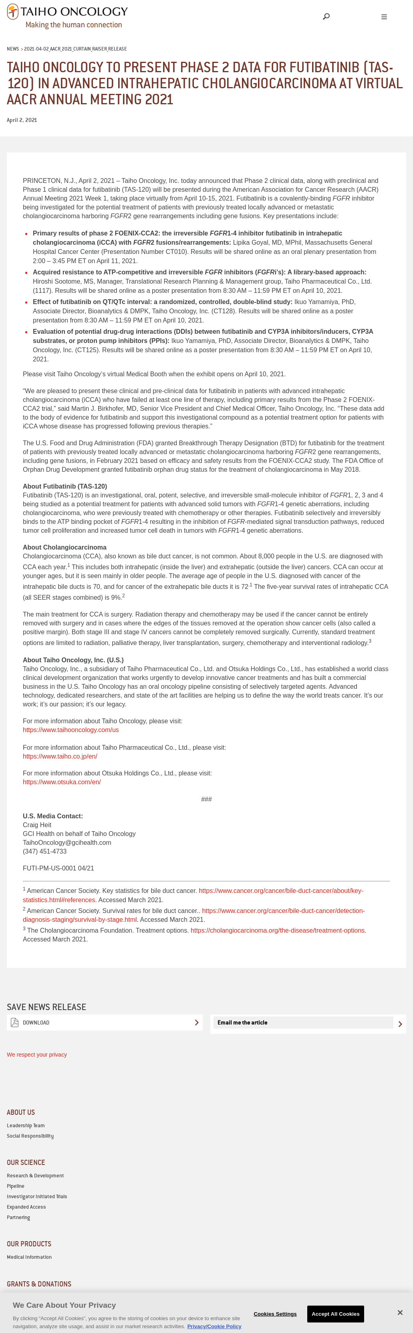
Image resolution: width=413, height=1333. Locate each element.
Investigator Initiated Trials (37, 1196)
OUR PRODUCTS (29, 1243)
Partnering (18, 1217)
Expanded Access (26, 1206)
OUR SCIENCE (26, 1162)
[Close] (400, 1317)
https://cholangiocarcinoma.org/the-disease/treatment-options (278, 930)
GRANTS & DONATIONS (39, 1283)
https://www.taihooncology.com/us (71, 729)
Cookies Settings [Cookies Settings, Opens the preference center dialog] (275, 1318)
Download (36, 1022)
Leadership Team (26, 1125)
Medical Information (29, 1257)
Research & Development (35, 1175)
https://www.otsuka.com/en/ (62, 782)
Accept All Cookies (336, 1318)
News (13, 48)
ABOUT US (21, 1112)
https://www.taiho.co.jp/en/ (60, 756)
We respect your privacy (37, 1054)
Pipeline (15, 1186)
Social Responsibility (30, 1135)
